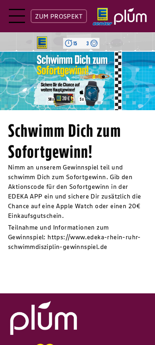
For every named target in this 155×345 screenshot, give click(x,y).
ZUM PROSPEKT (59, 16)
